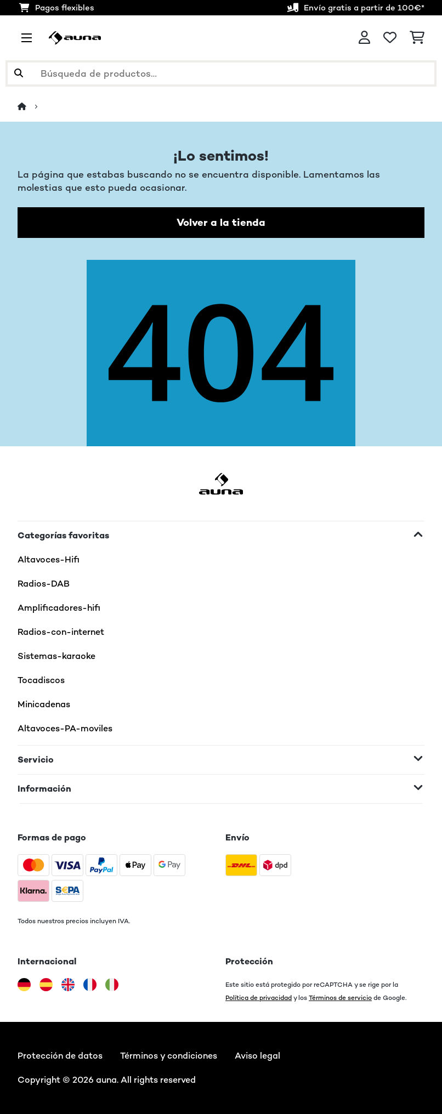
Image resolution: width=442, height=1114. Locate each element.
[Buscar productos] (221, 73)
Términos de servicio (340, 997)
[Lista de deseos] (389, 38)
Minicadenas (44, 704)
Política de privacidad (258, 997)
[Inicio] (32, 106)
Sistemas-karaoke (56, 656)
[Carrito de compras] (417, 38)
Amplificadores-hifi (59, 607)
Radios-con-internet (61, 632)
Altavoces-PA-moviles (65, 728)
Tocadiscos (41, 680)
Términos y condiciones (168, 1055)
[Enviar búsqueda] (18, 73)
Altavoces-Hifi (49, 559)
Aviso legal (257, 1055)
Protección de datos (60, 1055)
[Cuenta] (364, 38)
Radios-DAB (44, 583)
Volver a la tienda (221, 222)
